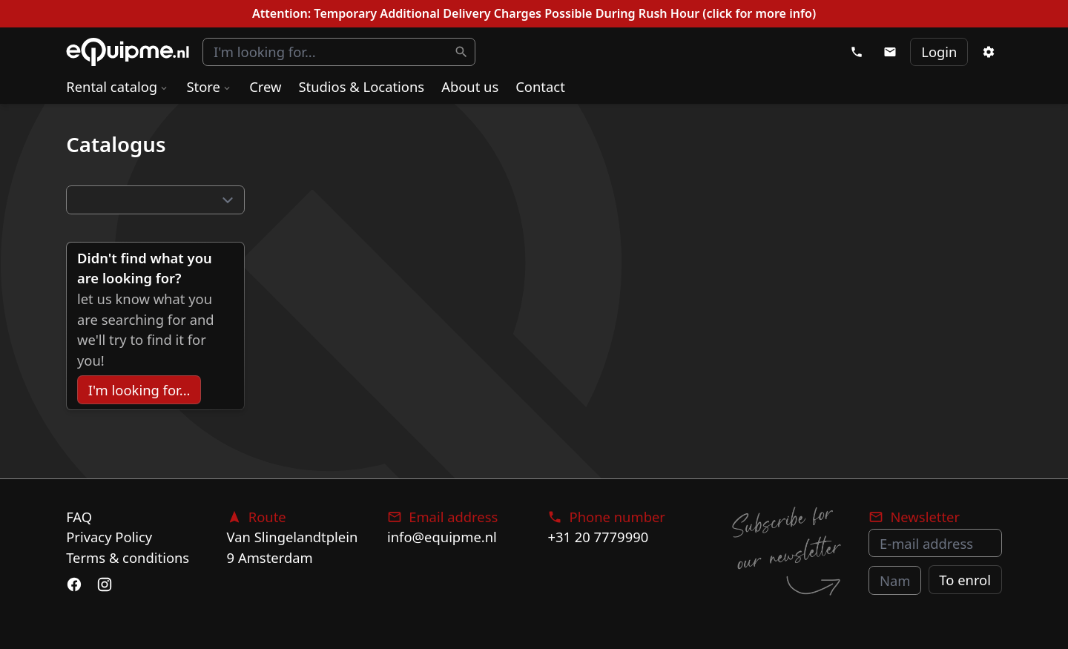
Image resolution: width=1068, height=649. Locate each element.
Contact (540, 86)
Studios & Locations (361, 86)
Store (209, 86)
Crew (265, 86)
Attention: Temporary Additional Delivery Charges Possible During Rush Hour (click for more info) (534, 13)
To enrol (965, 579)
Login (939, 51)
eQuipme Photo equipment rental (127, 52)
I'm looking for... (139, 389)
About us (469, 86)
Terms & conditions (127, 557)
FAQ (79, 516)
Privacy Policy (109, 536)
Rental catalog (117, 86)
